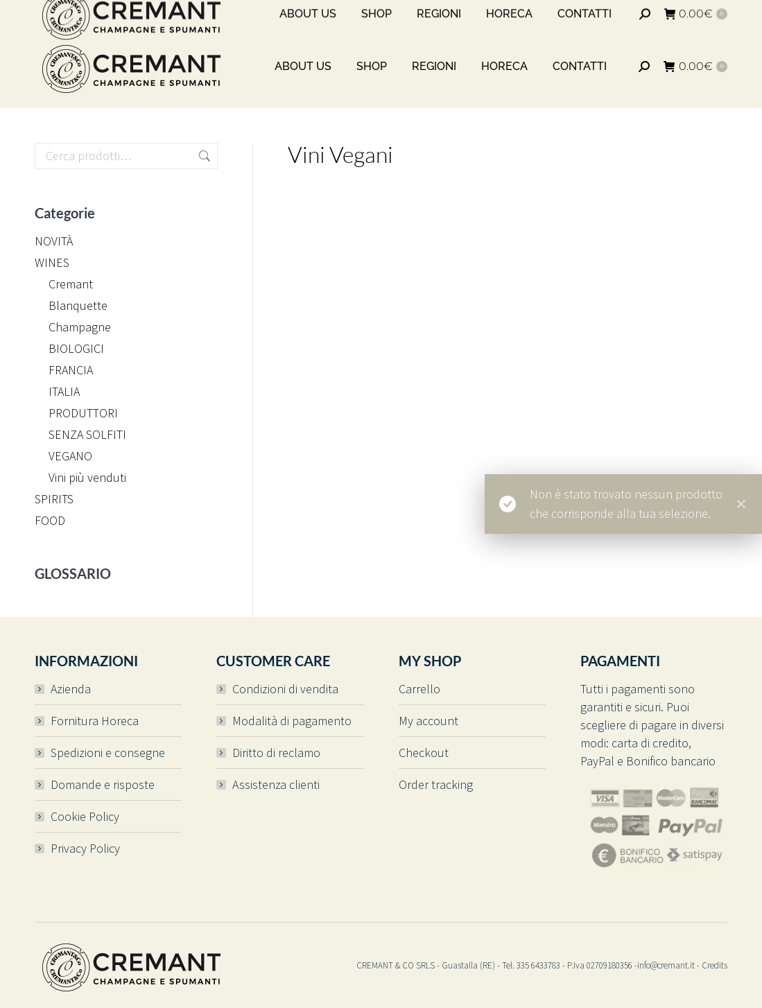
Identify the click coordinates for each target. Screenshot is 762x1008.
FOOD (50, 520)
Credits (714, 965)
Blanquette (78, 305)
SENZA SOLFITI (87, 434)
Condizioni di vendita (285, 689)
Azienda (71, 689)
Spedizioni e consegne (108, 753)
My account (428, 721)
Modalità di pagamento (292, 721)
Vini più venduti (87, 477)
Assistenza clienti (276, 784)
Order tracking (436, 784)
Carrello (419, 689)
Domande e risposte (103, 784)
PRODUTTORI (83, 413)
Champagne (80, 327)
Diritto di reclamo (276, 753)
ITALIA (64, 391)
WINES (52, 262)
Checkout (424, 753)
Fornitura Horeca (95, 721)
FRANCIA (71, 370)
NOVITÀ (54, 241)
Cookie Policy (85, 816)
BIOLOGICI (76, 348)
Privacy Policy (85, 848)
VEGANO (70, 456)
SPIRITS (54, 499)
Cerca (203, 156)
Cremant (71, 284)
